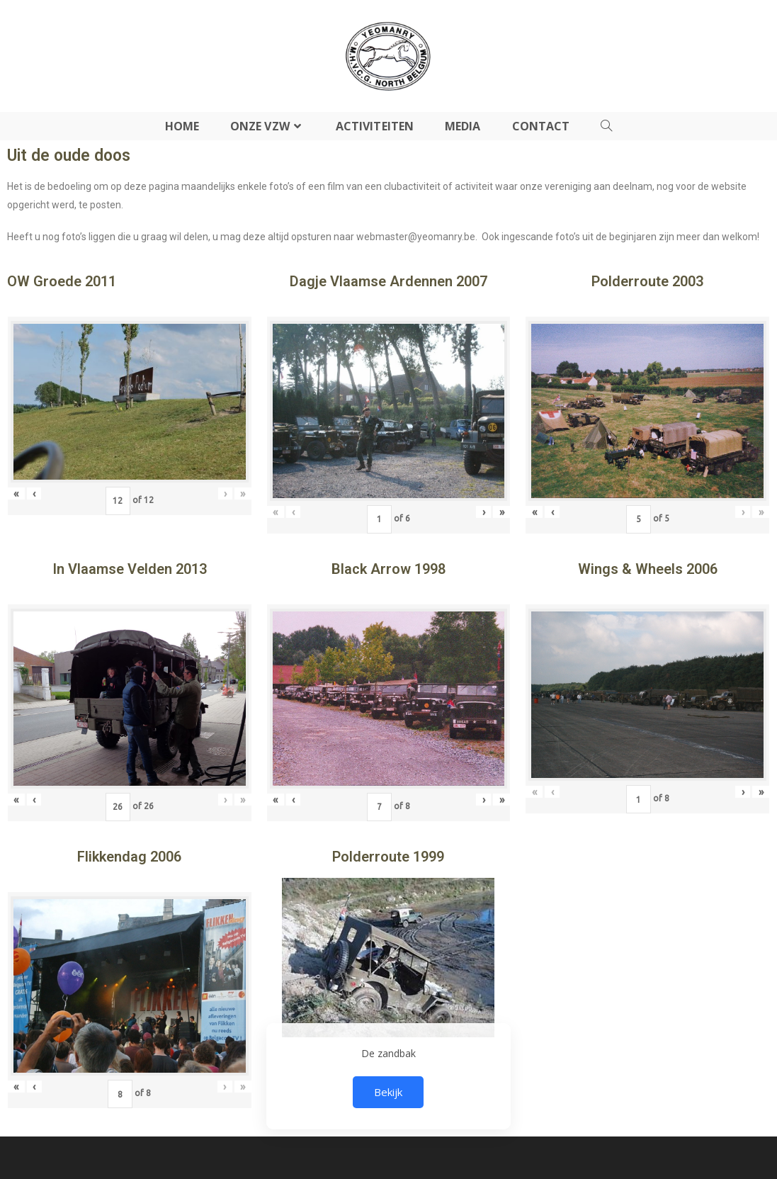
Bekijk (388, 1092)
